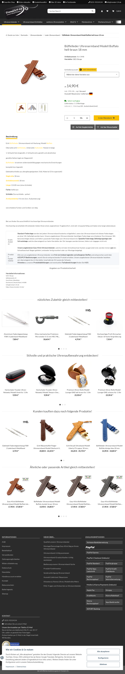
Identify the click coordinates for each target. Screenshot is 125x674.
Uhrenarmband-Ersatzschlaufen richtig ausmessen (58, 558)
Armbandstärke (12, 199)
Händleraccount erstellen (11, 576)
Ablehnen (103, 664)
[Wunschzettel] (107, 11)
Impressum (10, 667)
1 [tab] (59, 349)
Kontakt (5, 581)
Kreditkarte (91, 595)
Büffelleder (14, 143)
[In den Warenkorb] (8, 43)
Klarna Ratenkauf (112, 595)
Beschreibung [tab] (11, 136)
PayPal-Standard (93, 563)
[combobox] (91, 74)
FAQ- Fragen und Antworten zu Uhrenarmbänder (62, 586)
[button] (102, 11)
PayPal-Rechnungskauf (92, 578)
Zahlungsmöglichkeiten (11, 559)
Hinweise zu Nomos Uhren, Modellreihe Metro (61, 582)
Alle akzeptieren (103, 652)
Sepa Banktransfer (113, 602)
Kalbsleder (39, 148)
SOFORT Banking (93, 609)
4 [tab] (66, 349)
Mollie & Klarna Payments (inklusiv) (102, 584)
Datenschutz (21, 667)
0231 (9, 620)
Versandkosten (7, 555)
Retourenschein (8, 585)
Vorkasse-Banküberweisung (97, 542)
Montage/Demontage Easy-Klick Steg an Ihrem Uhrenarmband (61, 547)
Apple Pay (90, 590)
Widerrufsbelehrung (9, 563)
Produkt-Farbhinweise (52, 568)
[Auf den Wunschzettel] (107, 127)
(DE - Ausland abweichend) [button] (89, 106)
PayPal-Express (93, 552)
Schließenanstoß (12, 181)
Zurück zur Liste (13, 35)
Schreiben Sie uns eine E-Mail (14, 624)
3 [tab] (63, 349)
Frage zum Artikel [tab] (28, 136)
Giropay (109, 590)
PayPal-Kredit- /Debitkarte (111, 570)
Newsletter (6, 572)
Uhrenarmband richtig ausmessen (56, 553)
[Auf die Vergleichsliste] (83, 127)
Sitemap (5, 594)
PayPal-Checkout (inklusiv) (98, 558)
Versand (82, 91)
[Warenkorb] (116, 11)
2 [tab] (61, 349)
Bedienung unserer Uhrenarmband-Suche (59, 564)
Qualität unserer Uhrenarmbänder (57, 542)
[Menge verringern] (67, 117)
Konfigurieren (103, 658)
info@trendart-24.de (114, 2)
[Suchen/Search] (69, 11)
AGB (3, 542)
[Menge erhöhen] (87, 117)
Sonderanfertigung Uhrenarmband (57, 573)
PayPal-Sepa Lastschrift (91, 570)
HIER (86, 263)
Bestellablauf (7, 550)
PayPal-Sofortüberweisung (113, 578)
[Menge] (74, 117)
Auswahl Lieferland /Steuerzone (56, 577)
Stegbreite (10, 176)
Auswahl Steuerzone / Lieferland (78, 94)
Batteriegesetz (7, 589)
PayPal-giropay (111, 563)
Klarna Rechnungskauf (92, 602)
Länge (8, 185)
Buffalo (49, 143)
